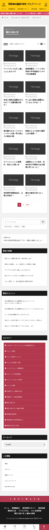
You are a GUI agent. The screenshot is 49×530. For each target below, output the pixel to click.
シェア (15, 527)
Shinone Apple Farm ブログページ (24, 4)
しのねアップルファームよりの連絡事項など (21, 345)
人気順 (11, 44)
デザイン (17, 226)
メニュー (24, 527)
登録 (6, 463)
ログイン (7, 469)
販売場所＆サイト (23, 9)
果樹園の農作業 (11, 414)
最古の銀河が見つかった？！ (34, 194)
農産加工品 (42, 9)
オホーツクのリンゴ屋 (12, 303)
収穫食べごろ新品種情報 (14, 397)
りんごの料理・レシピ (14, 357)
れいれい (37, 309)
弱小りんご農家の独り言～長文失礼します (18, 258)
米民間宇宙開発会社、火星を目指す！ (13, 194)
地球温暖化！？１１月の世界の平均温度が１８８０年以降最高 (35, 71)
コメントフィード (10, 481)
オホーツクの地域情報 (14, 374)
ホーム (4, 9)
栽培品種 (34, 9)
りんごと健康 (11, 351)
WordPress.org (9, 486)
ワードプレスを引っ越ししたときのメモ (13, 70)
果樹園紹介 (11, 9)
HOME (6, 17)
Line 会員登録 (36, 511)
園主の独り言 (37, 17)
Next (27, 205)
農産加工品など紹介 (13, 425)
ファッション (8, 226)
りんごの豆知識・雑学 (14, 362)
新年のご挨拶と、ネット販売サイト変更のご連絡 (20, 264)
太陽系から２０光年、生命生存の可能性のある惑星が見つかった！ (35, 164)
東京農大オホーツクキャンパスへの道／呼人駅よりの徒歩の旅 (13, 133)
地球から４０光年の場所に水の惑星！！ (35, 132)
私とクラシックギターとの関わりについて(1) (19, 276)
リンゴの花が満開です (12, 314)
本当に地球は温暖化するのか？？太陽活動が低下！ (13, 102)
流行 (23, 226)
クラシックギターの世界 (14, 380)
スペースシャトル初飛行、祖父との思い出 (12, 163)
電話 (34, 527)
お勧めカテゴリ (19, 44)
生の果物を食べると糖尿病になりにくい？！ (19, 301)
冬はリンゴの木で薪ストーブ (14, 320)
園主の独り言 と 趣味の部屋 (20, 17)
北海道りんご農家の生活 (14, 391)
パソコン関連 (11, 385)
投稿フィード (9, 475)
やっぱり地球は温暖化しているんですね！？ (35, 101)
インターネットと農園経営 (15, 368)
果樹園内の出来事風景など (15, 420)
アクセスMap (24, 511)
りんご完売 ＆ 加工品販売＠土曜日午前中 (19, 281)
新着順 (6, 44)
